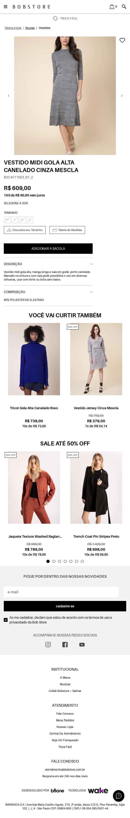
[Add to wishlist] (122, 40)
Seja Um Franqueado (65, 740)
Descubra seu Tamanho (28, 230)
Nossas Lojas (65, 727)
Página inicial (13, 28)
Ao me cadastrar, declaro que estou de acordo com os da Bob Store (60, 619)
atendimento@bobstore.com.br (65, 769)
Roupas (30, 28)
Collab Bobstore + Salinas (65, 691)
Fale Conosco (65, 713)
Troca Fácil (65, 747)
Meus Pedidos (65, 720)
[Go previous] (8, 95)
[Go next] (121, 95)
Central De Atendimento (65, 733)
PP (7, 220)
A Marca (65, 677)
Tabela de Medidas (70, 230)
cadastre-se (65, 606)
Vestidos (44, 28)
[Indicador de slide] (48, 561)
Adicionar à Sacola (48, 248)
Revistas (65, 684)
